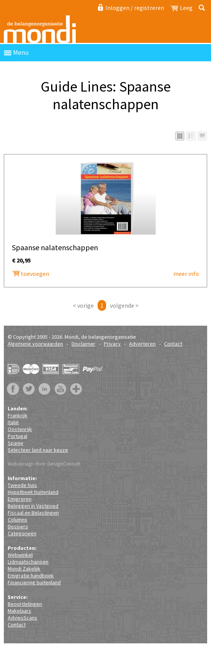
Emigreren (20, 498)
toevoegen (35, 273)
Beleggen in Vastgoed (33, 505)
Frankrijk (17, 415)
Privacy (112, 343)
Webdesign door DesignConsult (44, 463)
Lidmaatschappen (28, 561)
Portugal (17, 436)
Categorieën (22, 533)
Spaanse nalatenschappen (44, 137)
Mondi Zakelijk (24, 568)
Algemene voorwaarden (35, 343)
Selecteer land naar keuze (38, 449)
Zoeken (200, 7)
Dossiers (18, 526)
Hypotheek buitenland (33, 492)
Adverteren (142, 343)
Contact (173, 343)
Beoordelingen (25, 603)
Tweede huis (22, 485)
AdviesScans (22, 617)
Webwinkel (20, 554)
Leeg (186, 7)
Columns (17, 519)
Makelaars (19, 610)
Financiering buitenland (34, 582)
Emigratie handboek (31, 575)
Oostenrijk (20, 429)
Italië (13, 422)
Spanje (15, 442)
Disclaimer (83, 343)
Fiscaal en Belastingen (33, 512)
